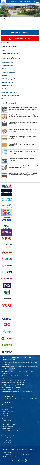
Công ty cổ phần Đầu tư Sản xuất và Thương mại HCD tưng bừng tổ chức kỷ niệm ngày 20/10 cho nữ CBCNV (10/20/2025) (23, 116)
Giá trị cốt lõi (5, 409)
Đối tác (3, 418)
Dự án (18, 449)
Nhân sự (3, 404)
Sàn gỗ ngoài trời (7, 62)
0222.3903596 (21, 380)
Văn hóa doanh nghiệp (8, 407)
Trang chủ (4, 18)
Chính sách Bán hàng (7, 426)
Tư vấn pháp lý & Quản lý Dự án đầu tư (13, 89)
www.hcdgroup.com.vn (13, 391)
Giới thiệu (12, 449)
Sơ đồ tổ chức (5, 413)
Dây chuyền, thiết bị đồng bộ (10, 95)
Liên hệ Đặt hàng (20, 32)
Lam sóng (4, 75)
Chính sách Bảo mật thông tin (10, 431)
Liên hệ (10, 452)
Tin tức (3, 452)
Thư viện (32, 449)
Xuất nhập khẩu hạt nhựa (9, 92)
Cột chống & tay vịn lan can (10, 79)
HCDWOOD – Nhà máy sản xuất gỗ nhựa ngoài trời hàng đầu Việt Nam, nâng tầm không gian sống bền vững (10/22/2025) (23, 109)
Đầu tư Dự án (5, 99)
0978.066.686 (17, 2)
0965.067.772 (27, 2)
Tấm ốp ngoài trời (7, 65)
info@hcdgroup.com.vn (12, 389)
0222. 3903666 (8, 380)
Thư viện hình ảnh (6, 420)
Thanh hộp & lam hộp (8, 72)
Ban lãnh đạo (5, 416)
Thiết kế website (5, 457)
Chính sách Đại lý (6, 428)
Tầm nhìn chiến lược (7, 411)
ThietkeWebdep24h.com (18, 457)
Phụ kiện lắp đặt (6, 85)
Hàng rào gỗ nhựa (7, 82)
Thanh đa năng (6, 69)
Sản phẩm (14, 18)
